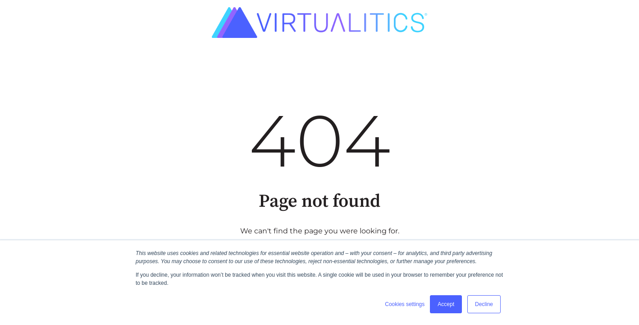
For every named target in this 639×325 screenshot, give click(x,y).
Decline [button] (484, 304)
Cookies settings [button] (404, 304)
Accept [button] (446, 304)
